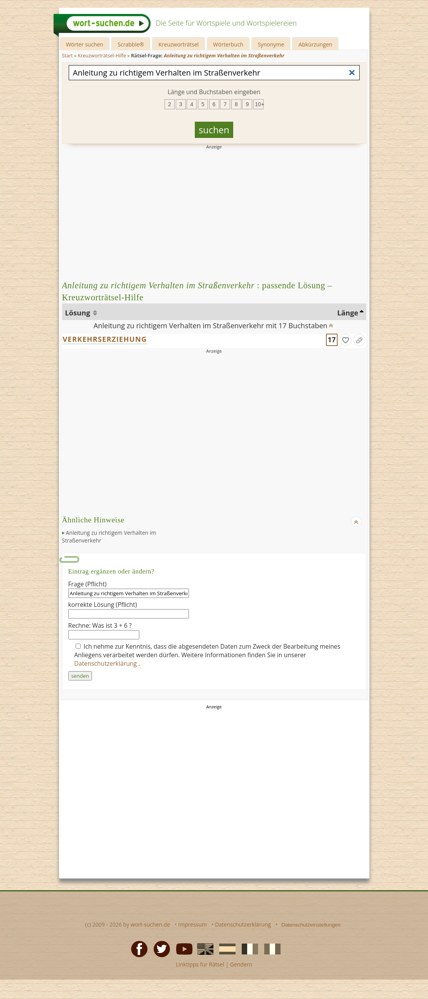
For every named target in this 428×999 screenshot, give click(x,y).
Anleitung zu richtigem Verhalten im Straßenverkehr (109, 536)
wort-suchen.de (150, 924)
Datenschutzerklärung (106, 663)
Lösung (78, 312)
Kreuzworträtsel (178, 44)
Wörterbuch (228, 44)
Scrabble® (131, 44)
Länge (347, 312)
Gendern (241, 964)
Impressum (192, 924)
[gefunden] (345, 340)
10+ (259, 104)
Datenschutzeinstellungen (311, 925)
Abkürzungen (315, 44)
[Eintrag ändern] (359, 340)
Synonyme (271, 44)
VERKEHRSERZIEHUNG (105, 339)
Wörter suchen (84, 44)
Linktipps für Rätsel (200, 964)
